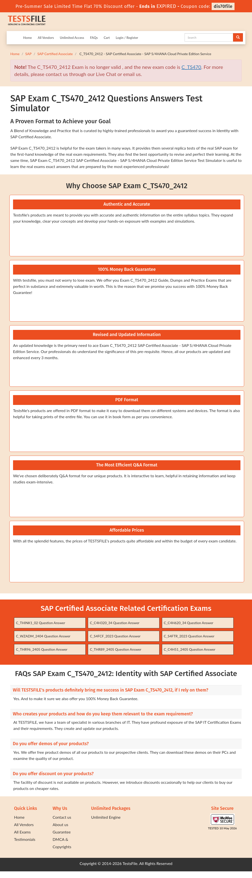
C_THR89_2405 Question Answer (115, 649)
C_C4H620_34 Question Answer (188, 623)
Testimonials (24, 839)
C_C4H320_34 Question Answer (114, 623)
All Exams (22, 832)
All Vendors (46, 38)
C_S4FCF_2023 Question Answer (115, 636)
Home (27, 38)
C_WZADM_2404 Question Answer (43, 636)
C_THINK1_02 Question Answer (40, 623)
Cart (107, 38)
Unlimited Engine (106, 817)
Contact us (62, 817)
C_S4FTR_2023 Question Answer (189, 636)
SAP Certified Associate (55, 54)
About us (60, 824)
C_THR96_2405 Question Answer (41, 649)
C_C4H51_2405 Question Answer (189, 649)
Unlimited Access (72, 38)
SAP (28, 54)
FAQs (94, 38)
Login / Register (127, 38)
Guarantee (62, 832)
